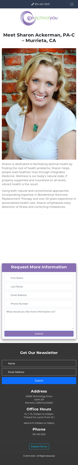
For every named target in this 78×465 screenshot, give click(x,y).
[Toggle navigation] (72, 4)
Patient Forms (39, 446)
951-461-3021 (42, 4)
